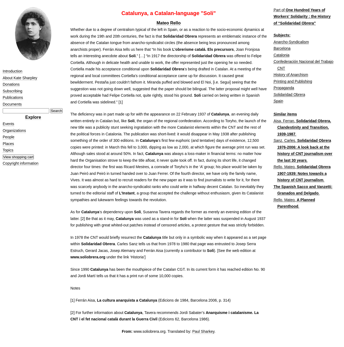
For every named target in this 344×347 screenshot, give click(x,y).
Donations (11, 84)
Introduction (12, 71)
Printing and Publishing (293, 81)
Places (8, 144)
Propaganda (284, 88)
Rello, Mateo (284, 167)
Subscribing (12, 91)
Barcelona (282, 48)
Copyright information (20, 163)
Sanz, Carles (284, 140)
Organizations (14, 130)
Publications (13, 97)
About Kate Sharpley (20, 78)
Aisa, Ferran (284, 121)
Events (8, 124)
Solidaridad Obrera (289, 94)
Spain (278, 101)
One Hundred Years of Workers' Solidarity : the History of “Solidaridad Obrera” (302, 16)
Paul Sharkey (203, 331)
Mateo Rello (168, 23)
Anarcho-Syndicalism (291, 42)
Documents (12, 104)
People (9, 137)
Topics (8, 150)
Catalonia (281, 55)
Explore (33, 117)
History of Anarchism (291, 75)
